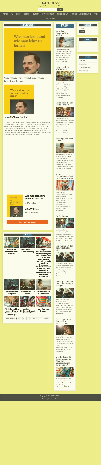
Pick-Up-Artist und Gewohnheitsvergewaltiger (64, 283)
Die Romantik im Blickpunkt (12, 293)
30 (37, 318)
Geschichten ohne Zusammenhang (27, 251)
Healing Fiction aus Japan (64, 139)
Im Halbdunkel (63, 216)
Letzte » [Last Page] (46, 318)
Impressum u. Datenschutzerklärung (81, 14)
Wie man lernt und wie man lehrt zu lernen (24, 79)
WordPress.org (83, 70)
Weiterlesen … (65, 61)
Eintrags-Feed (83, 64)
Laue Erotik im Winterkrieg (62, 67)
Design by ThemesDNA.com (50, 399)
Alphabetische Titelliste (48, 14)
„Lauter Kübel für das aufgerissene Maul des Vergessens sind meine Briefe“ (64, 360)
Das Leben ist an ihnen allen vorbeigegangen (63, 321)
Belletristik (36, 14)
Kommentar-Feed (84, 67)
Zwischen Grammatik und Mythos (63, 33)
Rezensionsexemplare (62, 14)
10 (30, 318)
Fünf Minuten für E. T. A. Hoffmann (43, 293)
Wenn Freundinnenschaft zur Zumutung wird (64, 176)
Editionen (18, 14)
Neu (12, 14)
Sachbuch (26, 14)
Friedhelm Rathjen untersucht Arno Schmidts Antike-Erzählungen (12, 312)
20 (34, 318)
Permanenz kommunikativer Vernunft (11, 252)
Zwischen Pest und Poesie (28, 293)
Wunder (96, 14)
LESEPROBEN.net (50, 2)
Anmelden (82, 60)
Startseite (5, 14)
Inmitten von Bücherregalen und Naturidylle (27, 311)
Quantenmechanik (50, 18)
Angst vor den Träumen (43, 310)
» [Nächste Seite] (42, 318)
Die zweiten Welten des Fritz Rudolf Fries (64, 247)
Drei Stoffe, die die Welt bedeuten (64, 103)
